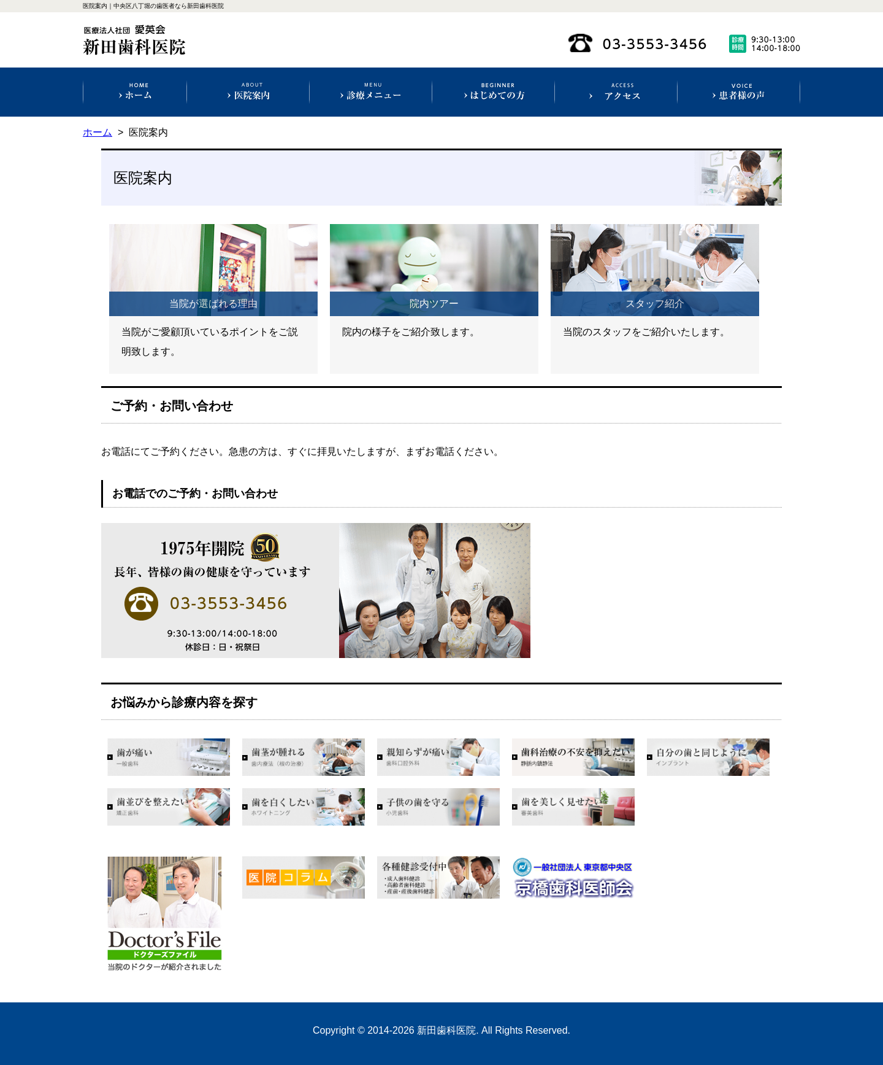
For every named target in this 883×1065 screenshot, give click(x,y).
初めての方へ (493, 92)
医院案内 (248, 92)
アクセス (616, 92)
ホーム (135, 92)
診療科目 (371, 92)
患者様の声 (739, 92)
